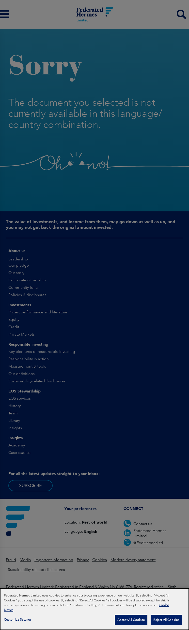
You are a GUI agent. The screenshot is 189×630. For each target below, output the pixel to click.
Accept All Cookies (130, 621)
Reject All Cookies (166, 621)
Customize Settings (18, 621)
